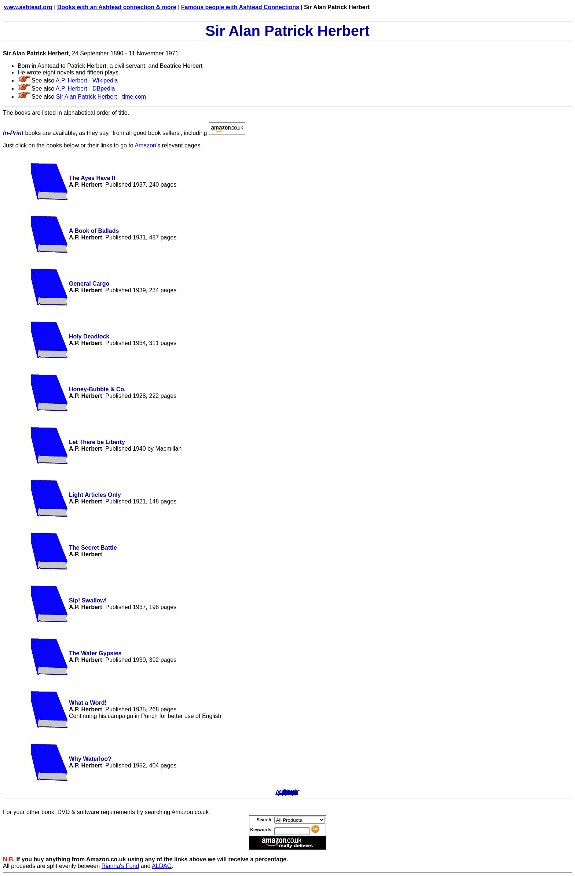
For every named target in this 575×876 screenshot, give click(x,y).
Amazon (145, 145)
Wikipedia (105, 80)
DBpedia (103, 88)
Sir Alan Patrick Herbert (86, 97)
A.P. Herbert (71, 80)
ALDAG (162, 866)
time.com (134, 97)
